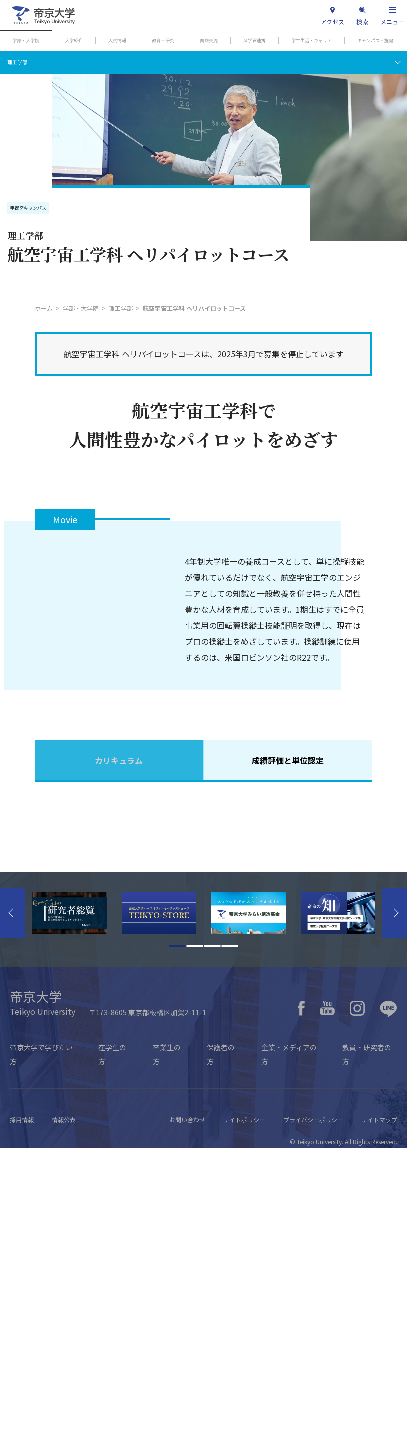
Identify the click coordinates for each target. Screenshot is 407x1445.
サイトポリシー (244, 1416)
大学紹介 (74, 40)
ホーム (44, 308)
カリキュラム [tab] (119, 760)
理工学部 (17, 62)
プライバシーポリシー (313, 1416)
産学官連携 (254, 40)
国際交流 (209, 40)
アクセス (332, 21)
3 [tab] (212, 1243)
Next (394, 1210)
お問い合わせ (187, 1416)
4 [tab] (230, 1243)
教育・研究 (163, 40)
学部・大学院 (25, 40)
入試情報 (117, 40)
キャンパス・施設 (375, 40)
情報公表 (64, 1416)
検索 (362, 21)
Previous (12, 1210)
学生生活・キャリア (311, 40)
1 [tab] (177, 1243)
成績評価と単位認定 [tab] (288, 760)
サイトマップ (379, 1416)
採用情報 (22, 1416)
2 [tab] (195, 1243)
